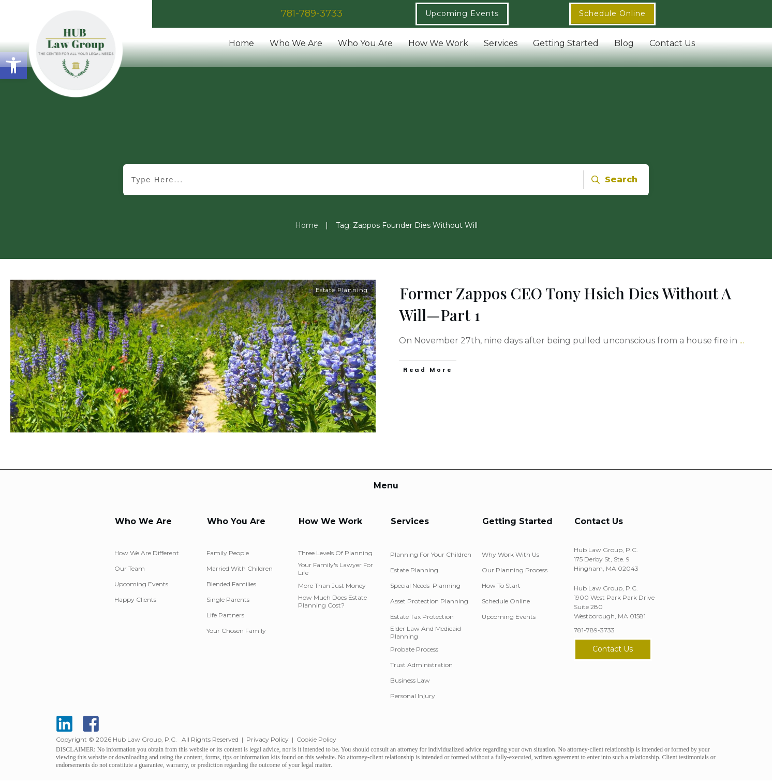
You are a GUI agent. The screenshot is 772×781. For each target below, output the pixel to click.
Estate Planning (342, 290)
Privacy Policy (267, 739)
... (741, 340)
